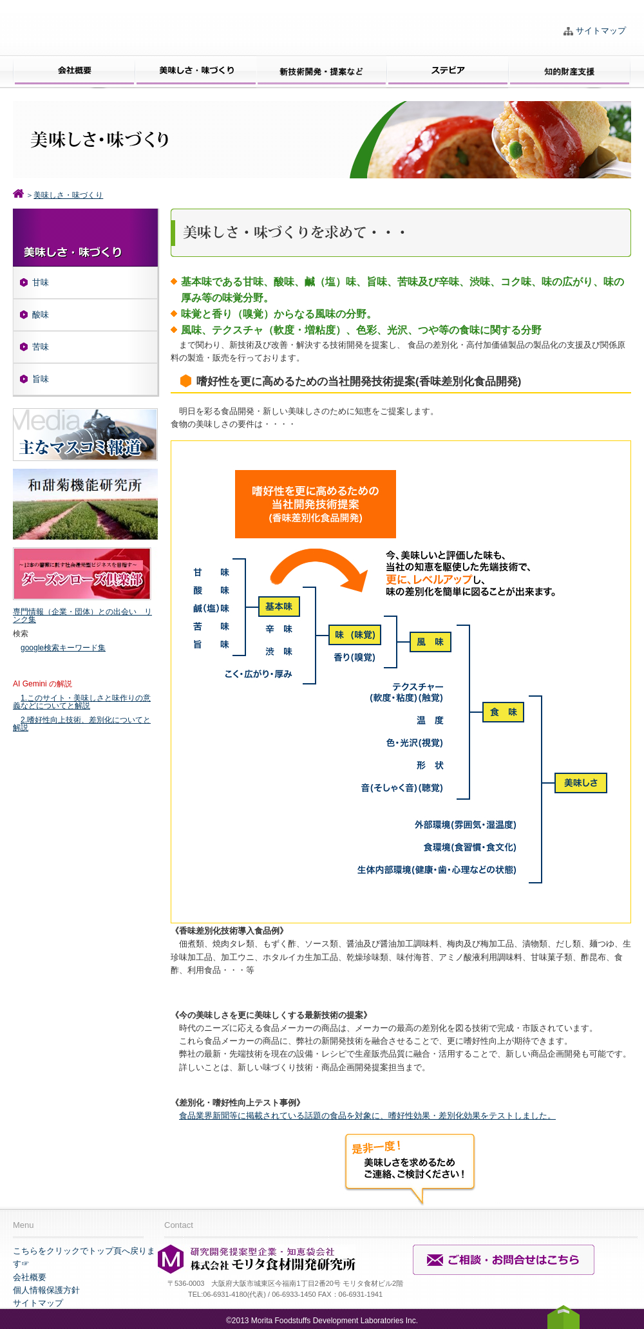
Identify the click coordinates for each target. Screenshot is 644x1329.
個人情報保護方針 (46, 1290)
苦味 (40, 347)
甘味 (40, 282)
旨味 (40, 379)
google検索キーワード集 (63, 647)
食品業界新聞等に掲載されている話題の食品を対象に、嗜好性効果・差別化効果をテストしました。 (367, 1115)
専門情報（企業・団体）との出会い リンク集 (82, 615)
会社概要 (29, 1277)
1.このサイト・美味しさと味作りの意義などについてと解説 (82, 701)
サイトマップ (601, 30)
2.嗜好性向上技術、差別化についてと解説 (82, 723)
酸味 (40, 314)
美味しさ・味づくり (68, 195)
